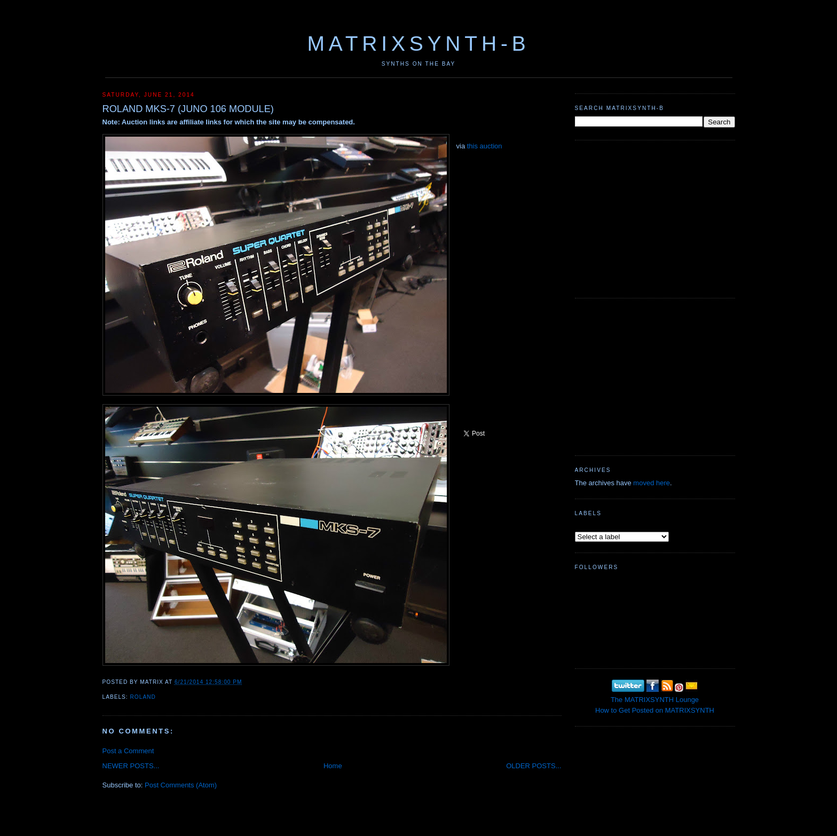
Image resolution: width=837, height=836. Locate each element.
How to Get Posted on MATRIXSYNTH (654, 710)
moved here (651, 483)
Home (332, 766)
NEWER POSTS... (131, 766)
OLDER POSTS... (533, 766)
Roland (143, 697)
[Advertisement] (655, 218)
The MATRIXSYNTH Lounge (655, 700)
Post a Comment (128, 751)
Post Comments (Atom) (181, 785)
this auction (484, 146)
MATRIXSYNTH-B (418, 43)
